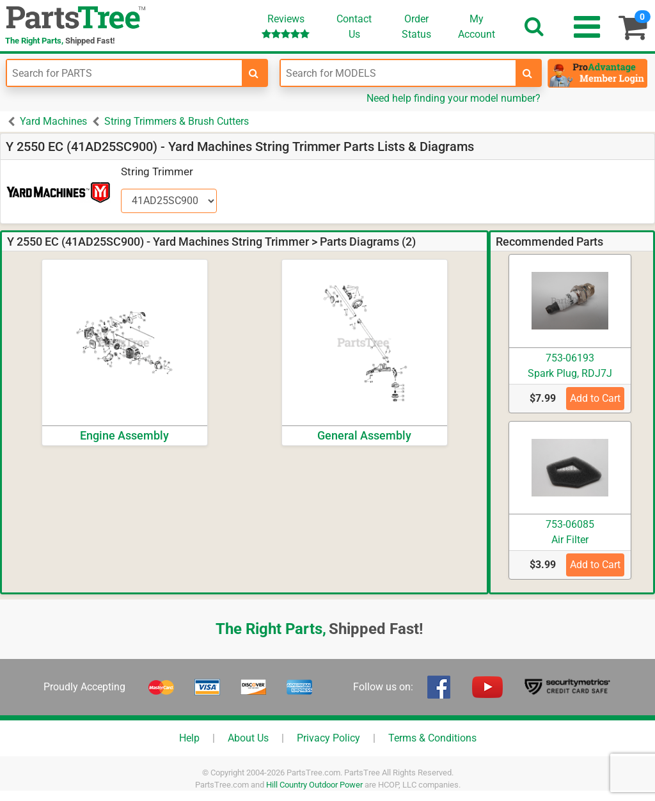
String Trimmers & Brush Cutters (176, 121)
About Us (248, 738)
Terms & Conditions (432, 738)
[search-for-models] (528, 73)
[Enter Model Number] (398, 73)
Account (476, 26)
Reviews (286, 26)
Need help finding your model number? (454, 98)
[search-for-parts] (254, 73)
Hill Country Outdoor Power (314, 784)
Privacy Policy (328, 738)
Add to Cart (595, 398)
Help (189, 738)
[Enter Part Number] (124, 73)
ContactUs (354, 26)
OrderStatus (416, 26)
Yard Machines (53, 121)
